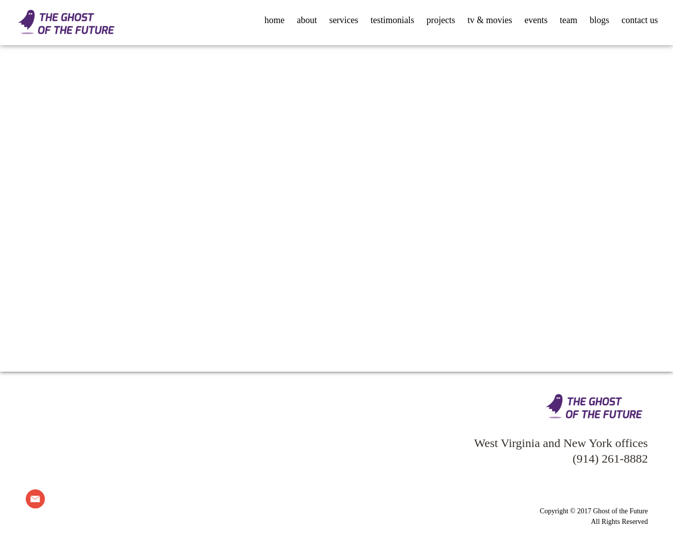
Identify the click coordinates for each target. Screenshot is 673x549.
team (569, 20)
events (535, 20)
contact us (640, 20)
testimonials (392, 20)
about (307, 20)
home (274, 20)
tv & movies (490, 20)
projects (440, 20)
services (343, 20)
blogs (599, 20)
